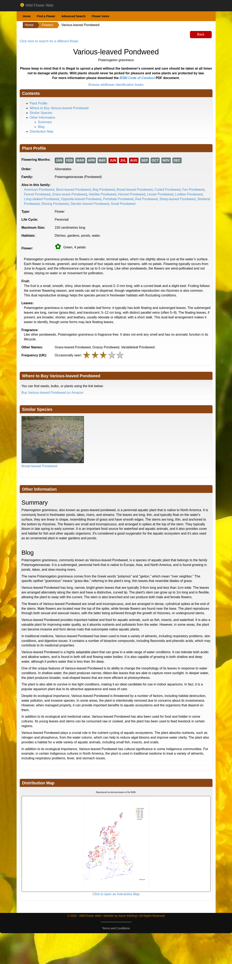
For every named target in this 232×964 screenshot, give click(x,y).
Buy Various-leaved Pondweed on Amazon (52, 392)
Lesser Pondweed (160, 194)
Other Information (42, 117)
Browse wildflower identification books (116, 84)
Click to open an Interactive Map (116, 894)
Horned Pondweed (131, 194)
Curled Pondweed (167, 189)
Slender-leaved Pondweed (89, 203)
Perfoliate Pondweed (118, 199)
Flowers (47, 25)
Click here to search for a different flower (49, 41)
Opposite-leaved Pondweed (81, 199)
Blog (41, 127)
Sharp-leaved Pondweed (177, 199)
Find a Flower (46, 16)
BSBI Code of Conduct (137, 78)
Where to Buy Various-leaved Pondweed (59, 108)
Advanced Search (74, 16)
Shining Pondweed (55, 203)
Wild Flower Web (37, 5)
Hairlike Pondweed (102, 194)
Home (27, 16)
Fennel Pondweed (37, 194)
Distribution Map (42, 131)
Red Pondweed (146, 199)
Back (201, 34)
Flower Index (100, 16)
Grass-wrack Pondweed (69, 194)
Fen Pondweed (193, 189)
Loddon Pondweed (188, 194)
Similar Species (41, 113)
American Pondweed (39, 189)
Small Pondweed (123, 203)
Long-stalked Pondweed (41, 199)
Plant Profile (38, 103)
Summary (45, 122)
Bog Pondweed (104, 189)
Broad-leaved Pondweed (134, 189)
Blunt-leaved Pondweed (73, 189)
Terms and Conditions (116, 928)
